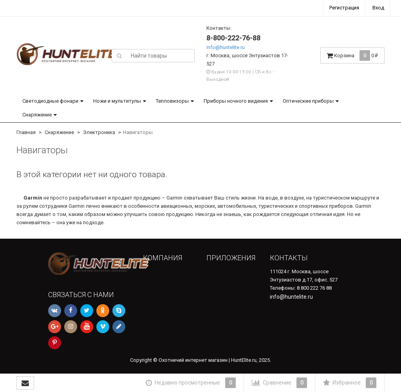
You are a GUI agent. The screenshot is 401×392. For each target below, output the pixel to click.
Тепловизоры (172, 101)
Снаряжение (37, 115)
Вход (378, 8)
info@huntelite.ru (225, 47)
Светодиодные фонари (50, 101)
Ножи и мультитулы (117, 101)
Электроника (99, 132)
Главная (26, 132)
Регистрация (344, 8)
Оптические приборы (308, 101)
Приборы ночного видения (236, 101)
